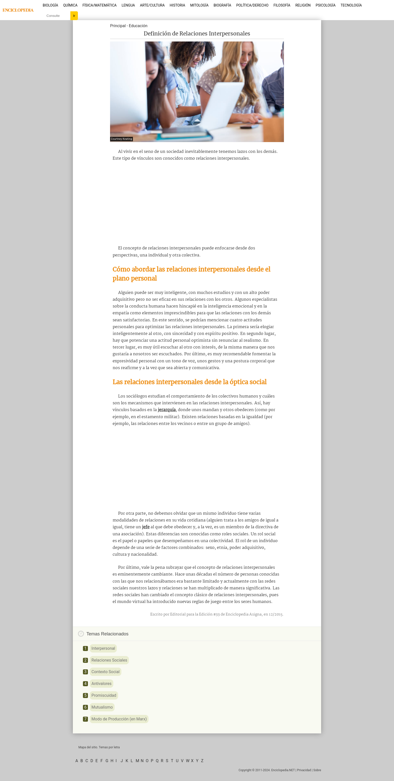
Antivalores (101, 683)
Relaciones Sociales (109, 660)
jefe (146, 527)
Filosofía (281, 5)
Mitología (199, 5)
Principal (118, 25)
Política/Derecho (252, 5)
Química (70, 5)
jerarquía (167, 410)
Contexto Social (105, 671)
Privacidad (304, 770)
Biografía (222, 5)
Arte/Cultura (152, 5)
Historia (177, 5)
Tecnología (351, 5)
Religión (303, 5)
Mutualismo (102, 707)
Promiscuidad (103, 695)
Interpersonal (103, 648)
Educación (138, 25)
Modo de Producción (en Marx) (119, 719)
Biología (50, 5)
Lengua (128, 5)
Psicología (325, 5)
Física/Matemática (99, 5)
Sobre (317, 770)
